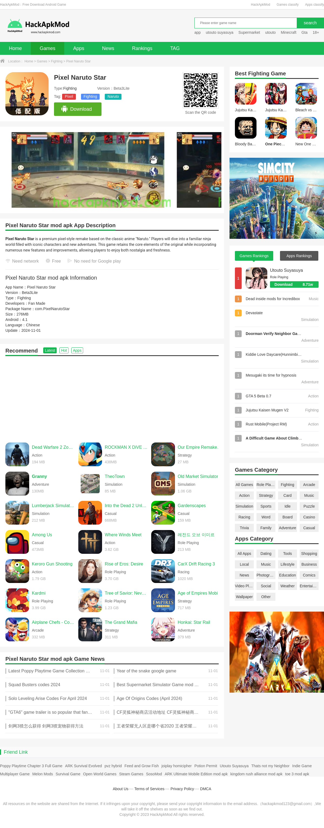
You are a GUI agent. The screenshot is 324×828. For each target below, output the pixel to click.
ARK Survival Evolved (83, 766)
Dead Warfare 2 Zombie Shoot (54, 447)
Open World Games (99, 774)
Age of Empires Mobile (199, 593)
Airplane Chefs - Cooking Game (54, 622)
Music (309, 495)
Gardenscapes (192, 505)
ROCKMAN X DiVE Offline (126, 447)
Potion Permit (205, 766)
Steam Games (131, 774)
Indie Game (302, 766)
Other (266, 597)
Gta (304, 32)
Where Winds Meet (123, 534)
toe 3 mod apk (297, 774)
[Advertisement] (112, 396)
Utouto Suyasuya (286, 270)
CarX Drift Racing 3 (196, 564)
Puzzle (309, 506)
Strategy (266, 495)
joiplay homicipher (176, 766)
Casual (309, 528)
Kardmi (39, 593)
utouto (270, 32)
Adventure (287, 528)
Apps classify (314, 4)
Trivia (244, 528)
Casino (309, 517)
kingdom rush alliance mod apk (256, 774)
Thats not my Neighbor (270, 766)
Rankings (142, 48)
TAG (175, 48)
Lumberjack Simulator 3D (54, 505)
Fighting (57, 61)
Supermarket (249, 32)
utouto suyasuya (219, 32)
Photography (265, 575)
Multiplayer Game (15, 774)
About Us (121, 789)
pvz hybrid (113, 766)
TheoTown (115, 476)
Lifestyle (287, 564)
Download (76, 109)
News (108, 48)
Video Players (244, 586)
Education (287, 575)
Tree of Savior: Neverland (126, 593)
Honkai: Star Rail (194, 622)
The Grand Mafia (121, 622)
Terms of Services (149, 789)
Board (287, 517)
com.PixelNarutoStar (52, 309)
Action (244, 495)
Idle (288, 506)
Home (15, 48)
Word (265, 517)
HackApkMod (260, 4)
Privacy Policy (182, 789)
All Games (244, 484)
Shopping (309, 553)
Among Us (42, 534)
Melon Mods (42, 774)
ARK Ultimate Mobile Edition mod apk (196, 774)
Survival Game (68, 774)
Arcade (309, 484)
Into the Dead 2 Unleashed (126, 505)
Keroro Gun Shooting (52, 564)
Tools (287, 553)
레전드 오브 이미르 (196, 534)
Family (265, 528)
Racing (244, 517)
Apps (78, 48)
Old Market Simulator (198, 476)
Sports (266, 506)
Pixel (69, 96)
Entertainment (309, 586)
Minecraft (288, 32)
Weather (288, 586)
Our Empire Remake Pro (199, 447)
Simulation (244, 506)
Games (47, 48)
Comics (309, 575)
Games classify (288, 4)
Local (244, 564)
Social (266, 586)
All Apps (244, 553)
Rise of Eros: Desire (124, 564)
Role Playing (265, 484)
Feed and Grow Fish (141, 766)
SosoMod (154, 774)
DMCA (205, 789)
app (197, 32)
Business (309, 564)
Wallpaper (244, 597)
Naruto (113, 96)
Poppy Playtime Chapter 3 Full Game (31, 766)
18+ (316, 32)
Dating (266, 553)
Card (288, 495)
